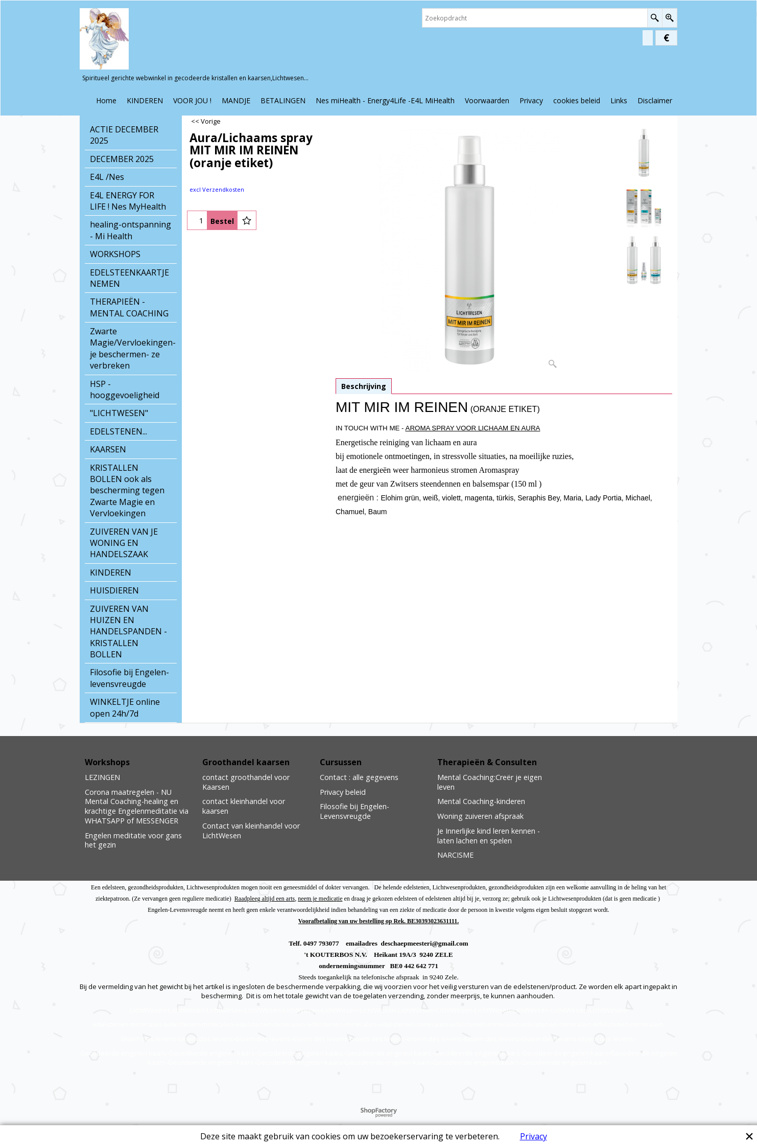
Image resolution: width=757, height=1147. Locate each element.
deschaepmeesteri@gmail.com (424, 943)
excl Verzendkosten (217, 189)
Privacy (533, 1136)
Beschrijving (363, 386)
